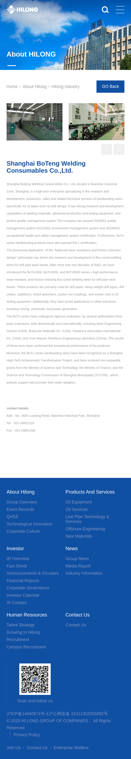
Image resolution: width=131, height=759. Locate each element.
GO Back (110, 86)
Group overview (22, 502)
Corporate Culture (23, 531)
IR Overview (18, 558)
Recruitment (18, 639)
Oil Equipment (79, 502)
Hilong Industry (65, 86)
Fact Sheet (17, 566)
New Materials (79, 536)
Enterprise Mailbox (71, 747)
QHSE (13, 516)
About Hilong (35, 86)
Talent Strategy (21, 625)
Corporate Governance (28, 588)
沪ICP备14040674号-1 (28, 713)
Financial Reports (23, 580)
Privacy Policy (27, 734)
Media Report (78, 566)
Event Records (20, 509)
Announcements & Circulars (33, 573)
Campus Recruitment (26, 647)
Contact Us (76, 625)
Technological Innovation (30, 524)
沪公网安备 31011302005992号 (78, 713)
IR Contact (16, 602)
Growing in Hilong (23, 632)
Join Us (14, 747)
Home (12, 86)
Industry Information (84, 573)
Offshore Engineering (85, 529)
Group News (77, 558)
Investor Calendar (23, 595)
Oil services (77, 509)
